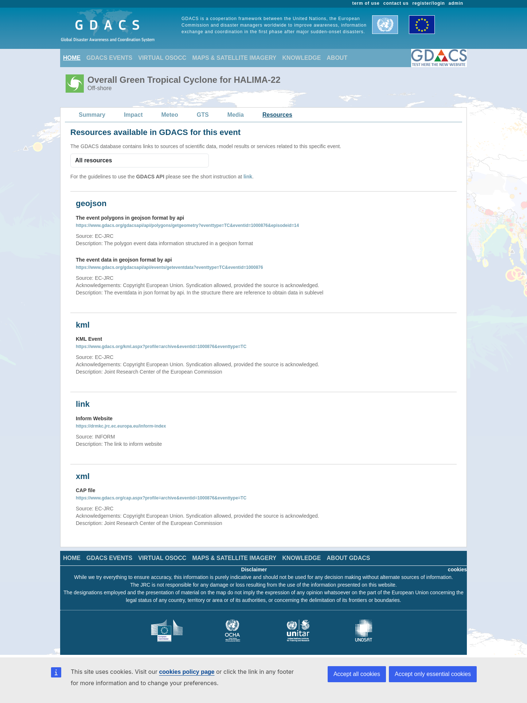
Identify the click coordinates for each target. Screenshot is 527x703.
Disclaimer (254, 569)
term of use (366, 3)
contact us (396, 3)
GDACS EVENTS (109, 58)
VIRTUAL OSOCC (162, 58)
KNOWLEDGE (301, 58)
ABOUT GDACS (348, 558)
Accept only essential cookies (433, 674)
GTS (203, 115)
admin (456, 3)
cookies (457, 569)
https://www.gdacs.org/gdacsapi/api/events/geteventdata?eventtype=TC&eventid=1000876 (169, 267)
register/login (428, 3)
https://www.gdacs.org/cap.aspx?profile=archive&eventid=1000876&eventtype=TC (161, 498)
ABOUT (337, 58)
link (247, 176)
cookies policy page (186, 672)
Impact (133, 115)
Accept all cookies (356, 674)
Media (235, 115)
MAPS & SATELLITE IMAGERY (234, 58)
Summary (92, 115)
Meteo (169, 115)
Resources (277, 115)
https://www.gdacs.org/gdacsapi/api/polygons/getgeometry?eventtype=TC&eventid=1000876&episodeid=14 (187, 225)
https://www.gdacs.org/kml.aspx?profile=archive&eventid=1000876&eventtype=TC (161, 346)
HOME (72, 58)
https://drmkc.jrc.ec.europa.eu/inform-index (121, 426)
